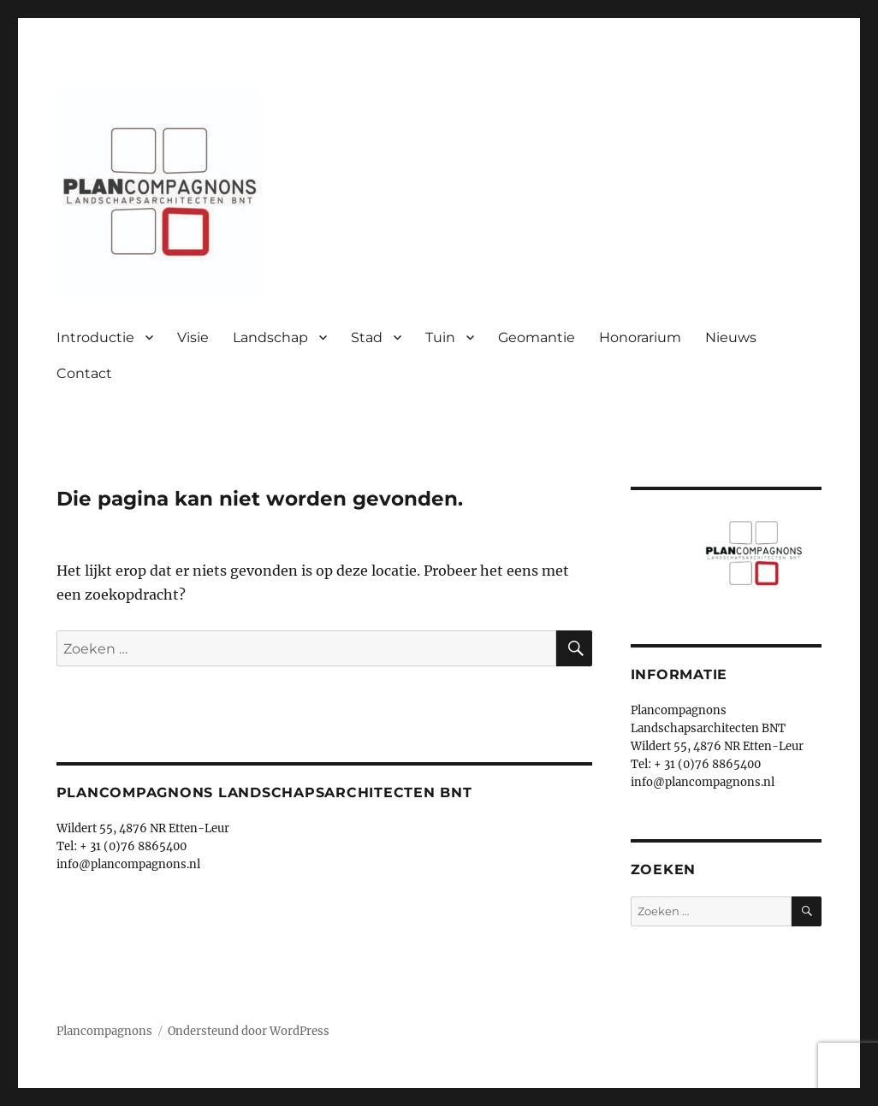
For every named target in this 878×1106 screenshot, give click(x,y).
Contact (84, 373)
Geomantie (536, 337)
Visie (193, 337)
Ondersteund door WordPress (248, 1031)
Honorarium (640, 337)
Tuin (440, 337)
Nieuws (730, 337)
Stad (367, 337)
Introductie (95, 337)
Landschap (270, 337)
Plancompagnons (104, 1031)
